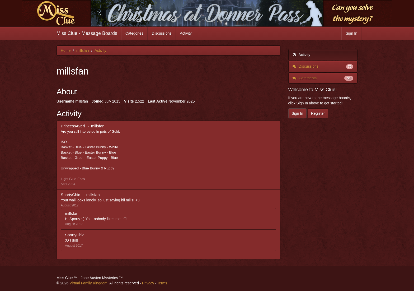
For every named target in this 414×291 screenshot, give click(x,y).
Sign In (351, 33)
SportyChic (70, 194)
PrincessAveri (73, 126)
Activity (186, 33)
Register (318, 113)
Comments (323, 78)
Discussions (162, 33)
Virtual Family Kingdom (88, 283)
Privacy (148, 283)
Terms (162, 283)
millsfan (98, 126)
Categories (134, 33)
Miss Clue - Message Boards (87, 33)
